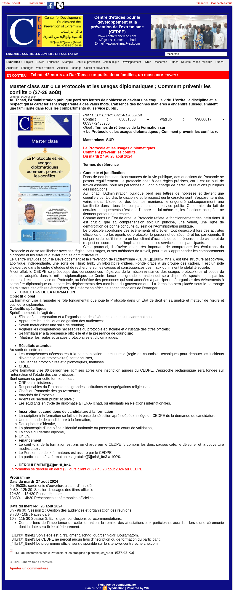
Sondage (75, 68)
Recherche (160, 62)
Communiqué (111, 62)
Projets (28, 62)
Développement (131, 62)
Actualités (12, 68)
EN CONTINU (17, 75)
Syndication (116, 585)
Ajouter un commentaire (25, 566)
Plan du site (94, 585)
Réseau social (11, 3)
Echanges (27, 68)
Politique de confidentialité (117, 582)
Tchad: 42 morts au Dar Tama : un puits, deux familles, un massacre (97, 74)
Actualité (62, 68)
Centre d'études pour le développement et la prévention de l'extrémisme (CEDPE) (117, 24)
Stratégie (67, 62)
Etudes (174, 62)
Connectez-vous (221, 3)
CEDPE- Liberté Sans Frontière (28, 560)
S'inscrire (202, 3)
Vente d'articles (45, 68)
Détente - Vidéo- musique (196, 62)
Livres (147, 62)
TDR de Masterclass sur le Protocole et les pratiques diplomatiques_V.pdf (73, 552)
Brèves (40, 62)
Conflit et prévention (88, 62)
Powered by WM (136, 585)
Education (53, 62)
